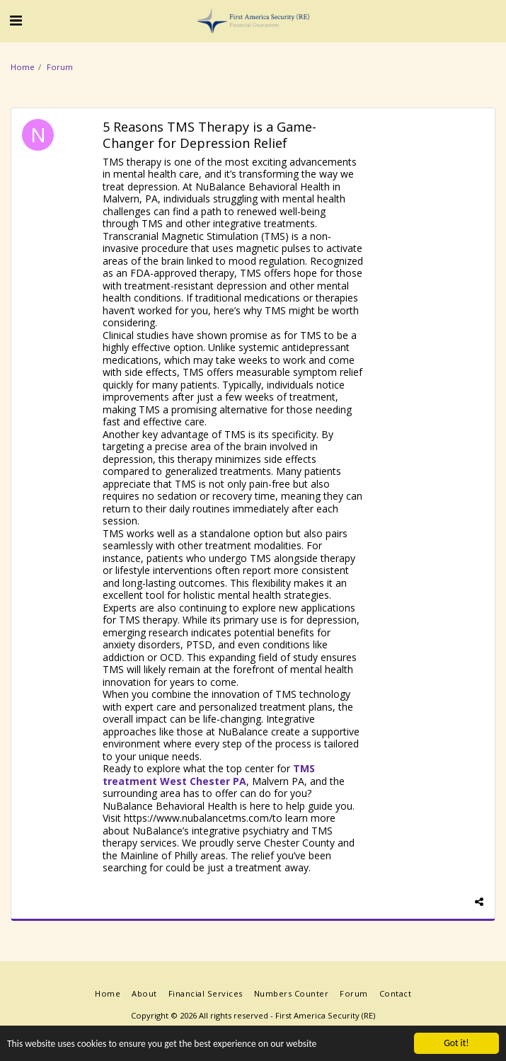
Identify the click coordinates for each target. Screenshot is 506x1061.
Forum (60, 67)
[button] (16, 20)
